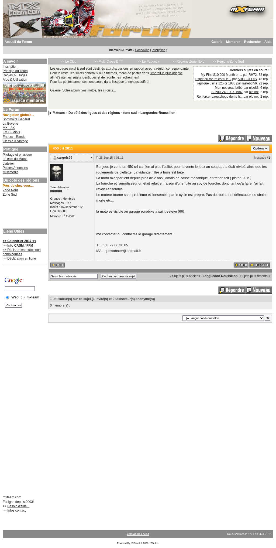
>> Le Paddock (148, 61)
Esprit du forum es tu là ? (213, 79)
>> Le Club (69, 61)
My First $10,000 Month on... (221, 75)
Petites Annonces (15, 168)
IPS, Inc (154, 543)
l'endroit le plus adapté (166, 73)
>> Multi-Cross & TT (108, 61)
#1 (268, 157)
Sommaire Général (16, 119)
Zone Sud (10, 194)
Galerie (216, 42)
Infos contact (16, 510)
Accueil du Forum (18, 42)
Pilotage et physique (17, 154)
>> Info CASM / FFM (18, 245)
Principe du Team (15, 71)
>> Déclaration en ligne (19, 258)
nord (72, 68)
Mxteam (59, 113)
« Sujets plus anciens (185, 276)
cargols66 (64, 157)
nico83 (253, 88)
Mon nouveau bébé (229, 88)
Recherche (252, 42)
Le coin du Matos (15, 159)
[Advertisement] (24, 213)
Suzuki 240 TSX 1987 (227, 92)
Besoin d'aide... (18, 506)
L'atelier (8, 163)
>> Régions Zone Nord (188, 61)
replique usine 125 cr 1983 (216, 83)
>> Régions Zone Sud (228, 61)
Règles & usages (15, 75)
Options (258, 148)
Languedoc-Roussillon (157, 113)
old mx (253, 92)
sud (82, 68)
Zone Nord (10, 190)
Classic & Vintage (15, 141)
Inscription (158, 50)
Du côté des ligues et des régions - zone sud (102, 113)
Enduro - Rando (14, 137)
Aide (267, 42)
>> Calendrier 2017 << (19, 241)
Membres (233, 42)
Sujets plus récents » (255, 276)
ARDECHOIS (247, 79)
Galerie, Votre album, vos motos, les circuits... (83, 90)
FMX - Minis (11, 132)
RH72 (253, 75)
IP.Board (135, 543)
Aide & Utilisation (15, 79)
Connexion (142, 50)
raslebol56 (249, 83)
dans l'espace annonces (121, 82)
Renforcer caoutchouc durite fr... (219, 96)
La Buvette (10, 123)
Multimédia (10, 172)
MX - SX (9, 128)
